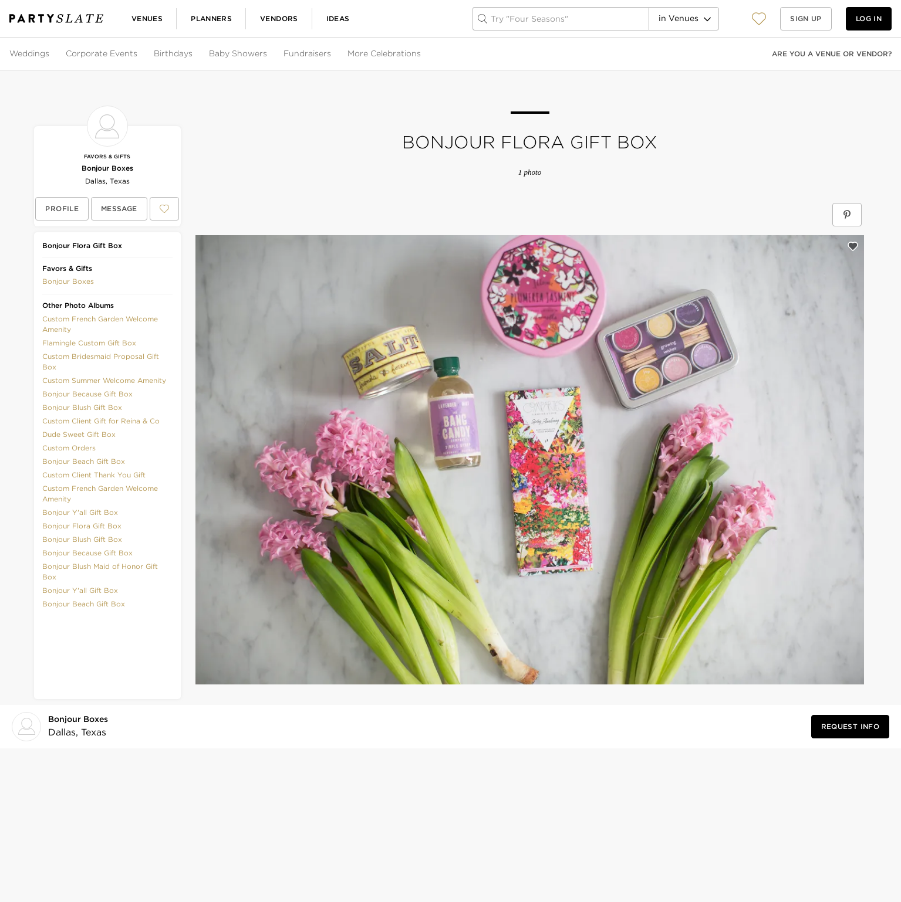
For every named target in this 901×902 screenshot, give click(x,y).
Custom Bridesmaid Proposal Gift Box (100, 361)
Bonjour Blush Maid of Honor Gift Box (100, 571)
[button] (759, 18)
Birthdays (173, 53)
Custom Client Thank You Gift (94, 474)
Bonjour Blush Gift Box (82, 407)
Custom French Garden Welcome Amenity (100, 324)
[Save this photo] (853, 246)
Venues (147, 18)
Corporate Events (101, 53)
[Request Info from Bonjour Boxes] (850, 726)
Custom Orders (69, 447)
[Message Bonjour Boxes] (119, 209)
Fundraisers (307, 53)
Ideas (338, 18)
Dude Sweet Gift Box (79, 434)
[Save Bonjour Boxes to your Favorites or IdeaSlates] (164, 209)
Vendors (279, 18)
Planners (211, 18)
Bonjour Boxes (107, 168)
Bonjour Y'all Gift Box (80, 512)
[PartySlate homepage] (56, 18)
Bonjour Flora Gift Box (82, 525)
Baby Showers (238, 53)
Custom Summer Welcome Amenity (104, 380)
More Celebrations (384, 53)
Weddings (29, 53)
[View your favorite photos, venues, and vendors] (759, 19)
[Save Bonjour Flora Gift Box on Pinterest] (847, 214)
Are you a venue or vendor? (832, 53)
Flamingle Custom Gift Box (89, 342)
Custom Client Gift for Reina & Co (101, 420)
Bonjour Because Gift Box (87, 393)
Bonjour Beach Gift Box (83, 461)
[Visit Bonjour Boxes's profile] (80, 726)
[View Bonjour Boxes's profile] (62, 209)
